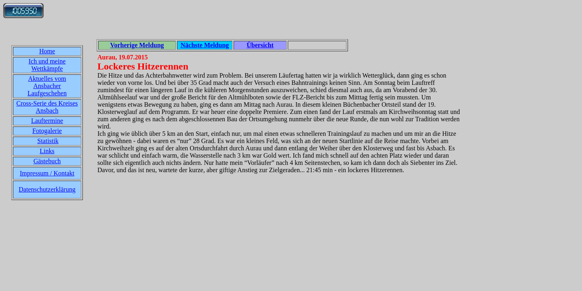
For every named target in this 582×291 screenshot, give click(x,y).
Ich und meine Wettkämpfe (47, 65)
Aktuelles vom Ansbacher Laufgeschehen (47, 86)
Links (47, 151)
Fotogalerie (47, 130)
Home (47, 51)
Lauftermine (47, 120)
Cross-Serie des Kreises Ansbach (47, 107)
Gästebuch (47, 161)
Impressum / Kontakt (47, 173)
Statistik (47, 140)
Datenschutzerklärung (47, 189)
